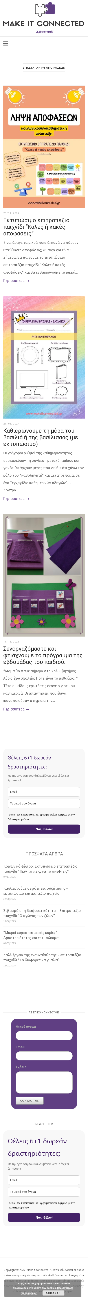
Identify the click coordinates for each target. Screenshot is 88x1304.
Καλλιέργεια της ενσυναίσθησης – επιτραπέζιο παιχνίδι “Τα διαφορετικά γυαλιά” (42, 957)
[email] (44, 792)
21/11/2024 (11, 213)
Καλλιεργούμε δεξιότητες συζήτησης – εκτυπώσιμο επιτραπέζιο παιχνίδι (35, 891)
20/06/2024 (11, 423)
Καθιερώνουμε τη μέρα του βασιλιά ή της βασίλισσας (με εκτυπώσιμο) (40, 437)
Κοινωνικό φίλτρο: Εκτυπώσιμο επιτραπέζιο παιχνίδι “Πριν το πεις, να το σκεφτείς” (40, 869)
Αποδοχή (53, 1293)
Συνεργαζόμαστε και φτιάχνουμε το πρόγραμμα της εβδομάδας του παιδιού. (43, 655)
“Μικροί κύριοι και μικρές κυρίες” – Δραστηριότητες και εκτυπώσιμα (31, 935)
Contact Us (29, 1101)
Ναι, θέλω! (44, 829)
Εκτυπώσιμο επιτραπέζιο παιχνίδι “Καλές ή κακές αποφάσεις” (36, 227)
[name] (44, 803)
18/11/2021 (11, 641)
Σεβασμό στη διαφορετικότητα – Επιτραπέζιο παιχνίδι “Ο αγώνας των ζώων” (42, 913)
